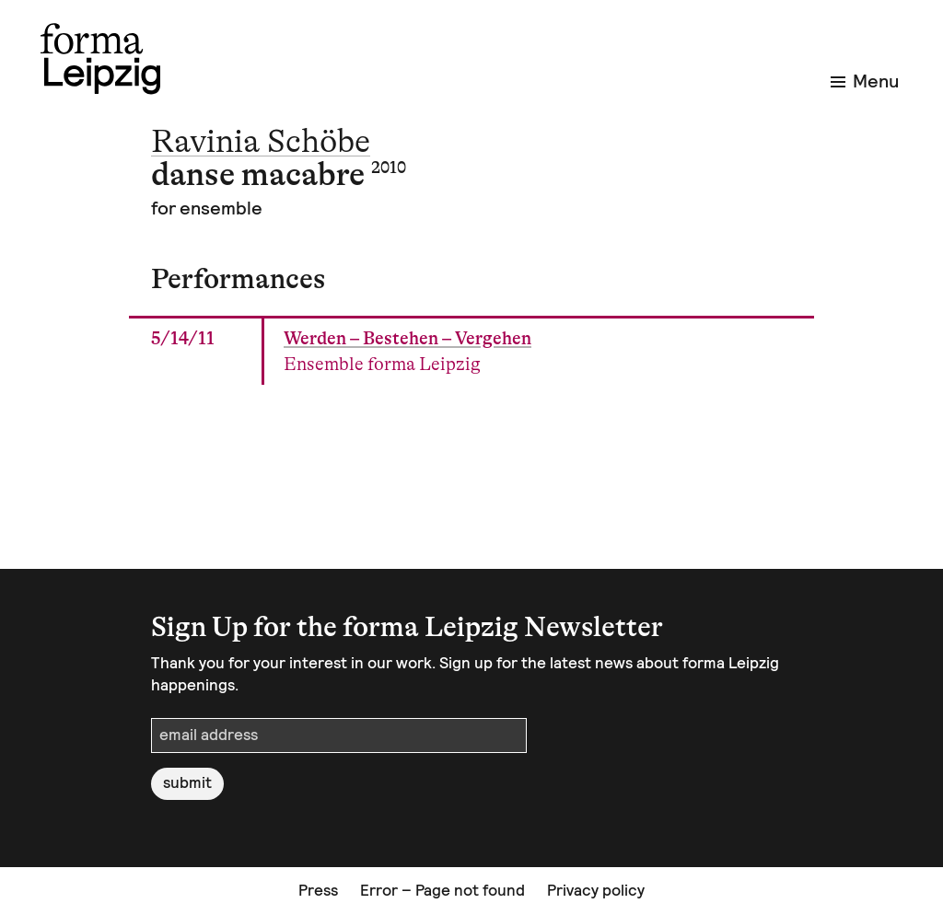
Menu (865, 81)
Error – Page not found (442, 890)
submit (187, 782)
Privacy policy (596, 890)
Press (318, 890)
